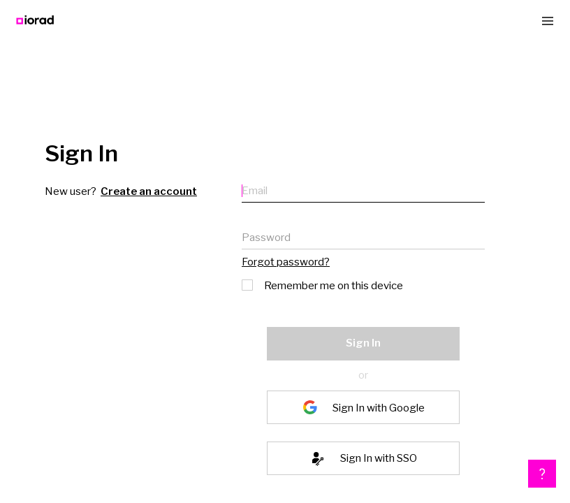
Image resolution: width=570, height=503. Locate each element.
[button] (542, 474)
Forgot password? (286, 262)
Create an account (149, 191)
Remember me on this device (323, 284)
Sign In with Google (378, 407)
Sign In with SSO (378, 458)
